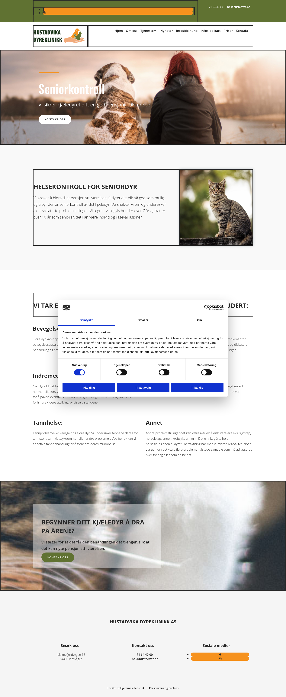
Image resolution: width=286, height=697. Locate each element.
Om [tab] (199, 320)
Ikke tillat (89, 387)
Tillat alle (197, 387)
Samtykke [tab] (86, 320)
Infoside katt (211, 31)
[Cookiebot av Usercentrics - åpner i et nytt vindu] (207, 307)
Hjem (119, 31)
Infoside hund (187, 31)
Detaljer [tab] (143, 320)
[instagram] (44, 13)
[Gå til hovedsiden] (59, 42)
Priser (228, 31)
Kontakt (242, 31)
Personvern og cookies (164, 688)
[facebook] (44, 9)
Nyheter (166, 31)
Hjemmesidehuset (132, 688)
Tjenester (147, 31)
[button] (55, 119)
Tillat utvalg (143, 387)
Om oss (131, 31)
